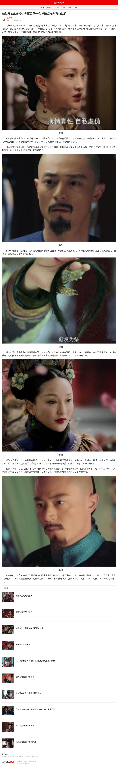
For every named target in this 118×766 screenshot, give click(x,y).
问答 (75, 7)
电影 (57, 7)
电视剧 (63, 7)
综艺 (69, 7)
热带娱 (9, 18)
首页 (42, 7)
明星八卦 (50, 7)
